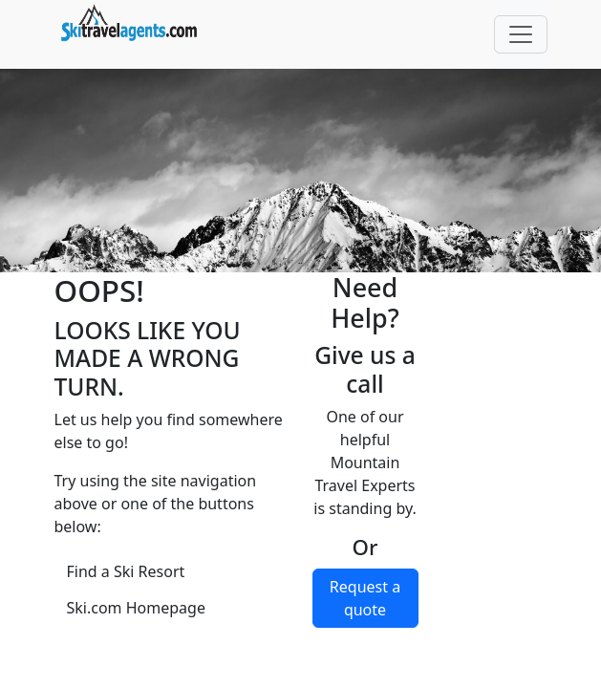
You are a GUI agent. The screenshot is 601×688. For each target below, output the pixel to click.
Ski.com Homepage (136, 607)
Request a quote (365, 598)
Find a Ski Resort (126, 571)
